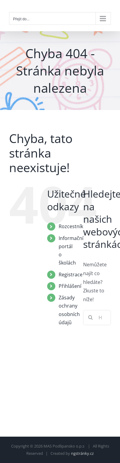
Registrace (71, 274)
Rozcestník (71, 226)
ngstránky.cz (82, 453)
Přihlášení (70, 286)
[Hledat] (90, 317)
